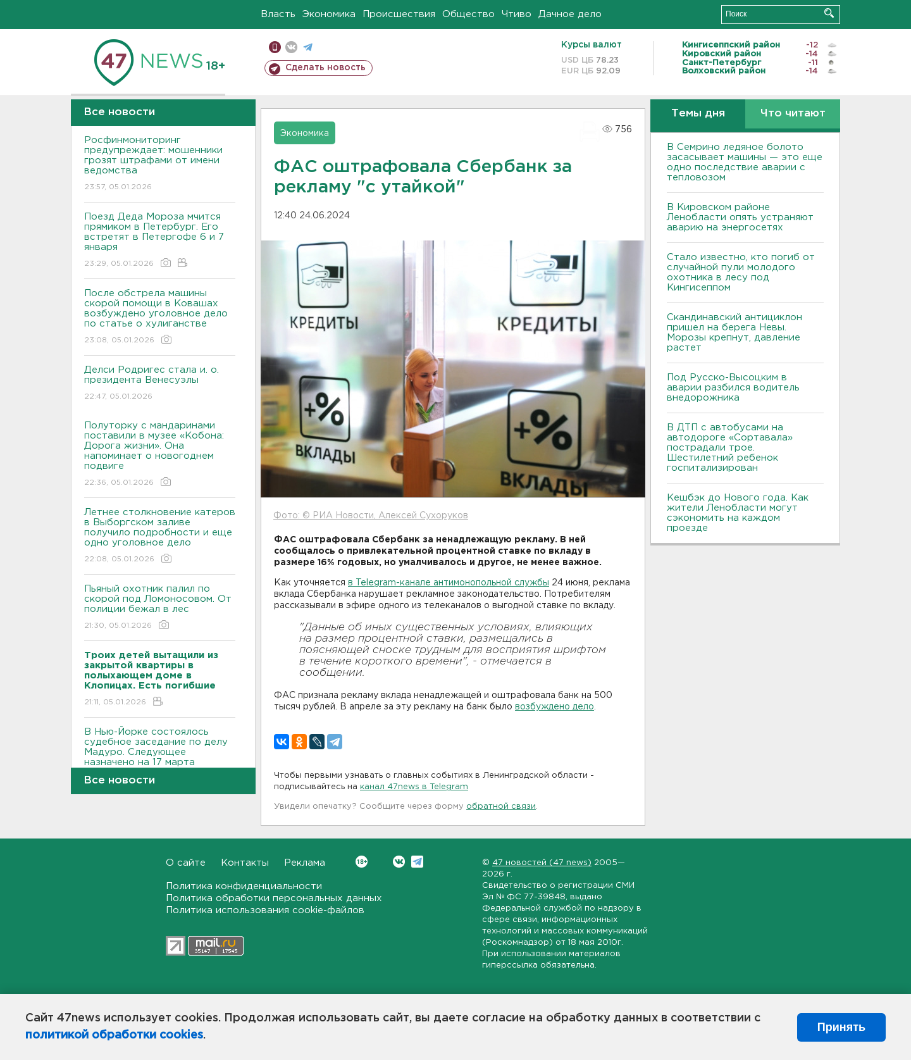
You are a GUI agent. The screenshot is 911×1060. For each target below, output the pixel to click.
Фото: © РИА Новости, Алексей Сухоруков (370, 516)
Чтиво (516, 14)
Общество (468, 14)
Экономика (329, 14)
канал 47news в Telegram (414, 786)
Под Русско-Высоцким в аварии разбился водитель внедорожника (733, 387)
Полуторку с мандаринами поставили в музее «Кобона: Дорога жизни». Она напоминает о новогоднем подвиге (159, 454)
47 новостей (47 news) (542, 862)
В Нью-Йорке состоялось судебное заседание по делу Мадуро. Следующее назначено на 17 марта (159, 756)
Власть (278, 14)
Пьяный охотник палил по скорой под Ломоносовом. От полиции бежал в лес (159, 608)
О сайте (186, 863)
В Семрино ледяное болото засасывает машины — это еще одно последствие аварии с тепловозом (744, 162)
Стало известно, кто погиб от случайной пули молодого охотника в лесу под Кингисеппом (741, 272)
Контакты (245, 863)
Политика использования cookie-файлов (265, 910)
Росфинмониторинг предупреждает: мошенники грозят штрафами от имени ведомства (159, 164)
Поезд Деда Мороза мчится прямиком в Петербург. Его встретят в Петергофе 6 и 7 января (159, 241)
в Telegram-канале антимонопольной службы (448, 583)
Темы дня (698, 113)
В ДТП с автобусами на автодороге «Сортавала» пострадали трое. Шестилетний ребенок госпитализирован (730, 447)
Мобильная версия (275, 47)
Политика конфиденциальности (244, 886)
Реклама (304, 863)
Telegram (417, 862)
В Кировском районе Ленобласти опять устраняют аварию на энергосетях (740, 217)
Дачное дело (570, 14)
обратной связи (501, 806)
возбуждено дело (554, 707)
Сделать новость (325, 68)
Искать (829, 13)
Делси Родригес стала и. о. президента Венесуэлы (159, 384)
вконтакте (291, 47)
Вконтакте (362, 862)
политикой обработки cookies (114, 1035)
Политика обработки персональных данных (274, 898)
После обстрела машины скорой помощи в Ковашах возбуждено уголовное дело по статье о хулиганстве (159, 317)
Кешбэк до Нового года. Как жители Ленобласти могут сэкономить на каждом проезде (738, 513)
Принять (841, 1027)
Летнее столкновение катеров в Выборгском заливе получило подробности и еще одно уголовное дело (159, 536)
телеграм (308, 47)
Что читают (793, 113)
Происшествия (399, 14)
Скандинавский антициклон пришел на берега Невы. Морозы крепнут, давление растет (734, 332)
